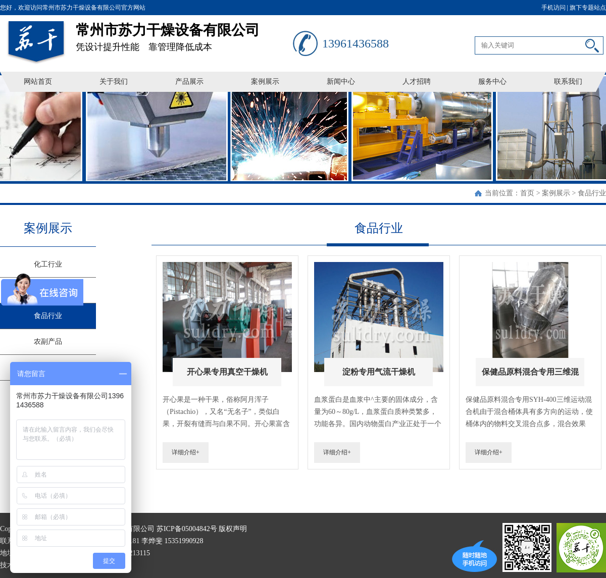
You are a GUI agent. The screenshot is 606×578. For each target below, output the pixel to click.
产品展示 (189, 81)
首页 (527, 193)
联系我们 (568, 81)
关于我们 (113, 81)
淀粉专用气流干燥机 (378, 371)
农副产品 (48, 341)
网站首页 (38, 81)
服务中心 (492, 81)
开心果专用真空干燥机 (227, 371)
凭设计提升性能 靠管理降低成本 (184, 33)
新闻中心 (341, 81)
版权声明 (233, 529)
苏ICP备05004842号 (187, 529)
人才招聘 (416, 81)
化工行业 (48, 264)
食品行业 (592, 193)
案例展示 (265, 81)
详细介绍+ (185, 452)
